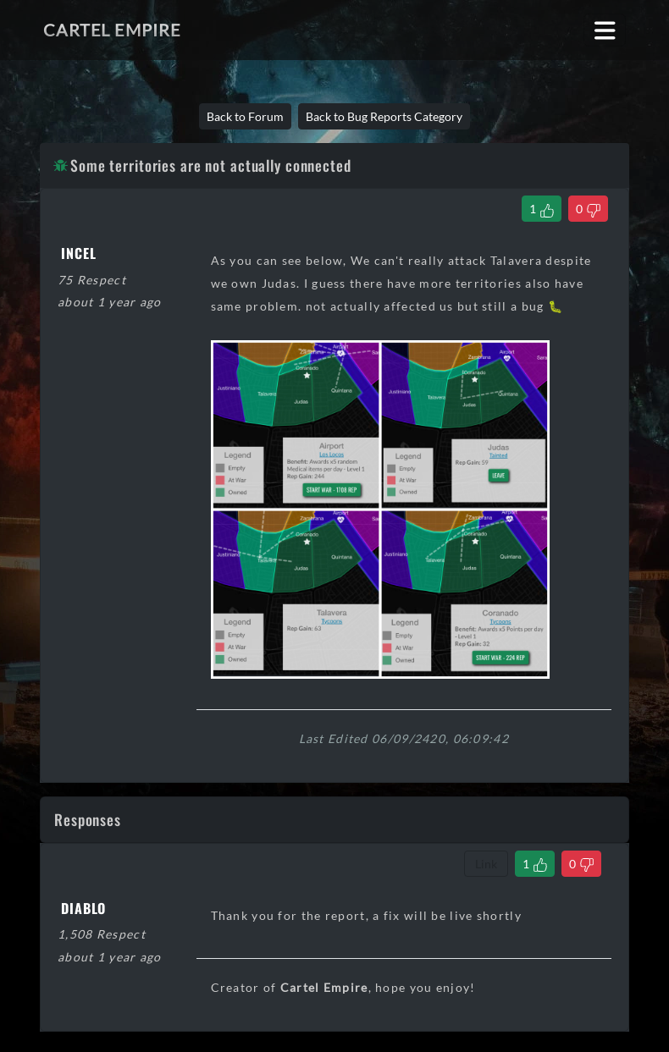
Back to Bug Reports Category (384, 116)
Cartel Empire (111, 29)
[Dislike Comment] (581, 864)
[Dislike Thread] (588, 209)
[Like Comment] (535, 864)
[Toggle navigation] (605, 30)
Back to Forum (245, 116)
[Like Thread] (541, 209)
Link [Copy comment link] (486, 863)
